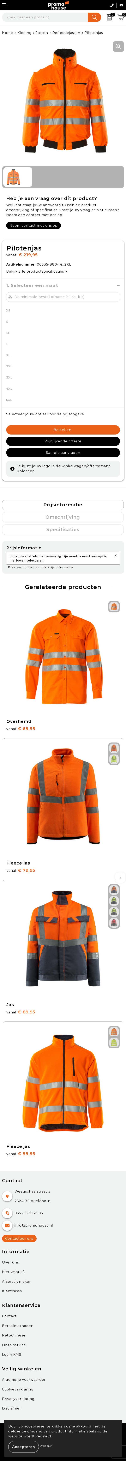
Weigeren (46, 1445)
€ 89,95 (20, 1012)
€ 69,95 (20, 728)
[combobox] (45, 17)
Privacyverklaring (18, 1399)
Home (7, 33)
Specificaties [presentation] (62, 529)
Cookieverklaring (18, 1389)
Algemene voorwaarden (24, 1380)
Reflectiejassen (66, 33)
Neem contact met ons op (34, 226)
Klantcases (12, 1291)
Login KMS (11, 1355)
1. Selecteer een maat (32, 285)
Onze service (14, 1345)
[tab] (63, 505)
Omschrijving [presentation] (63, 517)
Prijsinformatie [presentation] (62, 505)
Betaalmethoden (18, 1326)
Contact (9, 1316)
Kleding (24, 33)
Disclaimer (11, 1408)
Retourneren (14, 1335)
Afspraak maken (17, 1282)
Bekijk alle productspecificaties (36, 271)
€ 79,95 (20, 870)
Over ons (10, 1262)
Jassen (42, 33)
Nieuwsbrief (13, 1272)
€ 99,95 (20, 1153)
